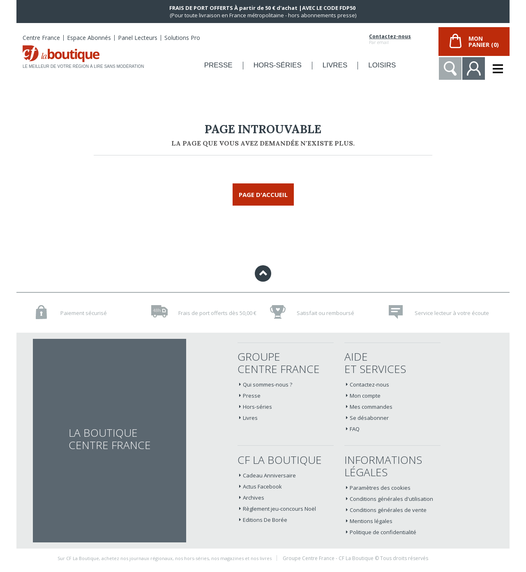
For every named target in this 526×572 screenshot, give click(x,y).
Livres (250, 417)
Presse (252, 395)
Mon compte (365, 395)
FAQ (355, 429)
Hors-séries (257, 406)
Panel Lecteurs (137, 38)
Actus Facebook (262, 486)
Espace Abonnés (89, 38)
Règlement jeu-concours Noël (279, 508)
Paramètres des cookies (380, 487)
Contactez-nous (390, 36)
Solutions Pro (182, 38)
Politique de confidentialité (383, 532)
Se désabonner (369, 417)
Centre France (41, 38)
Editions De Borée (265, 519)
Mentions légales (371, 521)
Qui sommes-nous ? (267, 384)
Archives (253, 497)
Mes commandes (371, 406)
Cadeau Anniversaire (269, 475)
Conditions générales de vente (388, 510)
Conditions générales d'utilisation (391, 499)
